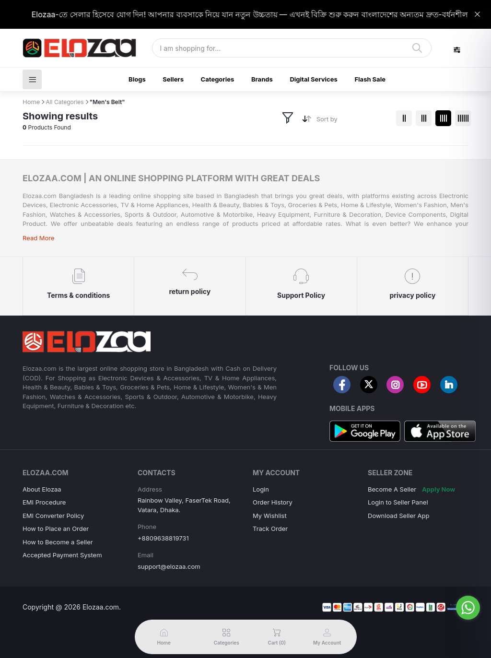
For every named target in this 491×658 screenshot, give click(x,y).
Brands (262, 79)
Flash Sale (369, 79)
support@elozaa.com (169, 566)
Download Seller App (398, 515)
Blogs (137, 79)
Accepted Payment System (62, 555)
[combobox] (352, 121)
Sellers (173, 79)
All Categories (64, 102)
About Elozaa (42, 489)
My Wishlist (270, 515)
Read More (39, 238)
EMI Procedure (44, 502)
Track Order (270, 528)
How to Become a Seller (58, 542)
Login (261, 489)
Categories (217, 79)
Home (31, 102)
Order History (272, 502)
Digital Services (313, 79)
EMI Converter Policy (53, 515)
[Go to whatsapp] (468, 608)
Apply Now (438, 489)
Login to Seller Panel (398, 502)
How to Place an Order (56, 528)
